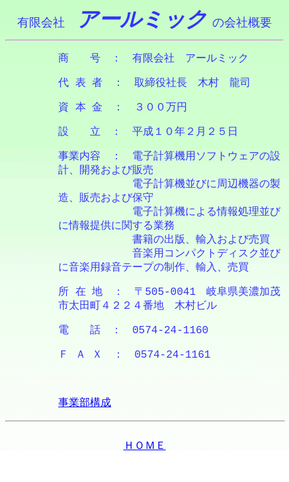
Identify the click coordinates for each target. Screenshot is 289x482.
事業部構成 (84, 426)
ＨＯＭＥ (145, 469)
